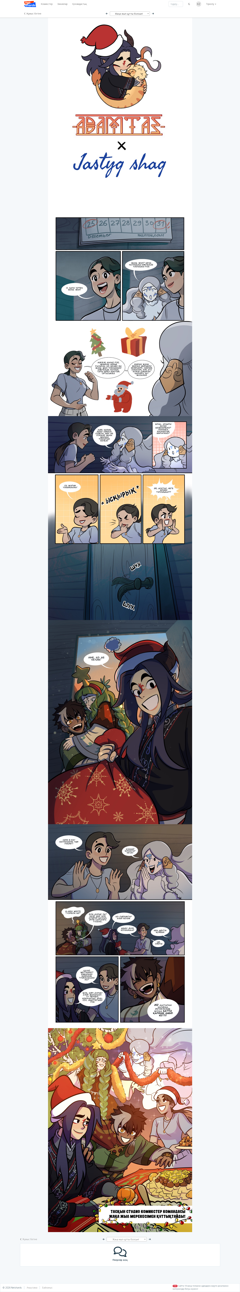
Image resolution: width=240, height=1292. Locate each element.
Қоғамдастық (79, 3)
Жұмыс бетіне (32, 13)
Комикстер (47, 3)
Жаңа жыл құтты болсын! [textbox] (129, 13)
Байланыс (47, 1287)
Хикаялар (62, 3)
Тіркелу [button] (210, 3)
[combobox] (130, 13)
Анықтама (32, 1287)
